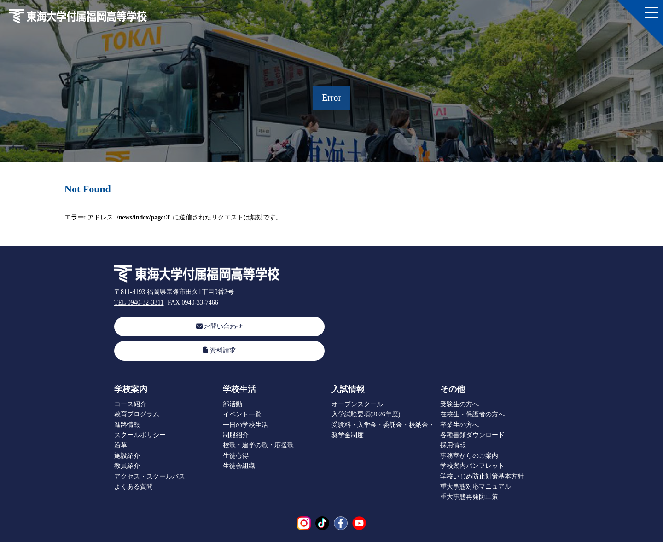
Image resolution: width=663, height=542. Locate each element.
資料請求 (219, 350)
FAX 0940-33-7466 (193, 302)
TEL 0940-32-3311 (138, 302)
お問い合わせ (219, 326)
